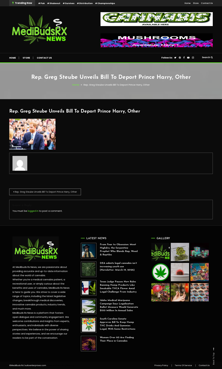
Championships (106, 3)
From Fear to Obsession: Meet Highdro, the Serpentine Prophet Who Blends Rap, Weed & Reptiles (114, 249)
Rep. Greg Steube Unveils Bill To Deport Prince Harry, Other (74, 111)
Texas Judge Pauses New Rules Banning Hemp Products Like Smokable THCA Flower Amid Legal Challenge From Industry (113, 286)
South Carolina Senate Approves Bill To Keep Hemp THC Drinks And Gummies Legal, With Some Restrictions (113, 324)
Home (188, 3)
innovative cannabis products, (29, 304)
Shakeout (54, 3)
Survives (69, 3)
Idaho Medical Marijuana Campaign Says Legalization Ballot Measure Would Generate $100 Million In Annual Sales (114, 305)
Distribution (86, 3)
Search (207, 57)
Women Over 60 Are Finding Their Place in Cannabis (112, 339)
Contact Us (207, 3)
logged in (33, 210)
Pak (43, 3)
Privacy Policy (161, 365)
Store (196, 3)
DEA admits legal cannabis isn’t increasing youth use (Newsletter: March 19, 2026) (113, 266)
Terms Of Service (183, 365)
